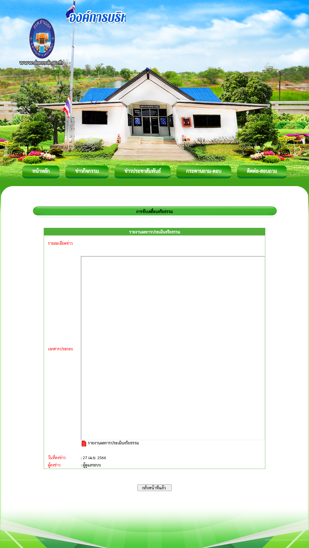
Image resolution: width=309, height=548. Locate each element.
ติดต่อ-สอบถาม (262, 171)
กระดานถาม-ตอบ (203, 171)
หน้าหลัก (41, 171)
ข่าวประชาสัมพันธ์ (142, 171)
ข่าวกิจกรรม (87, 171)
